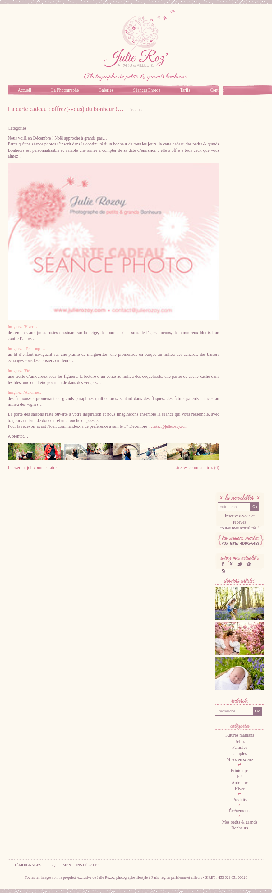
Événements (239, 811)
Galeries (106, 90)
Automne (240, 782)
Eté (240, 777)
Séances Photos (146, 90)
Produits (240, 799)
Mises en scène (240, 759)
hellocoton (248, 564)
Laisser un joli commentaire (32, 467)
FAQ (52, 865)
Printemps (240, 770)
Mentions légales (81, 865)
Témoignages (27, 865)
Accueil (24, 90)
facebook (223, 564)
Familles (239, 747)
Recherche (239, 701)
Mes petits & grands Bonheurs (239, 825)
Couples (240, 753)
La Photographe (65, 90)
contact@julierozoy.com (169, 426)
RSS (223, 570)
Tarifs (185, 90)
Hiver (240, 789)
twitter (240, 564)
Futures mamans (239, 735)
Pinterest (231, 564)
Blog (247, 100)
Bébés (239, 741)
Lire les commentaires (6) (196, 467)
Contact (217, 90)
